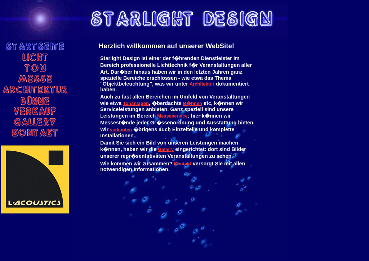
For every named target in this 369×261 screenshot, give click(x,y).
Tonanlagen (136, 103)
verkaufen (121, 129)
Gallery (166, 149)
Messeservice (172, 116)
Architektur (202, 84)
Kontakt (182, 163)
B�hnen (192, 103)
